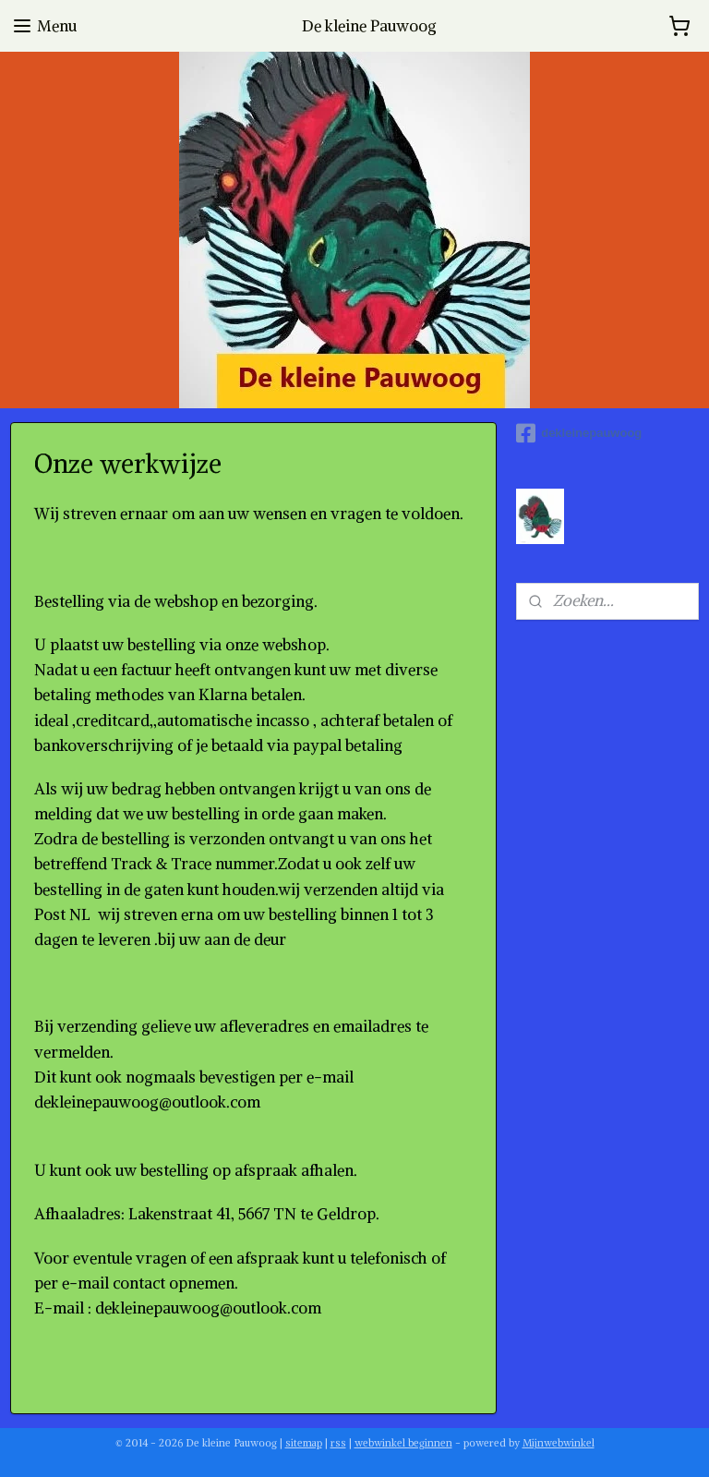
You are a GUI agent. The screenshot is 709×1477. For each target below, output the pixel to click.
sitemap (303, 1442)
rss (338, 1442)
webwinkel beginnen (403, 1442)
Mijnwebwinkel (559, 1442)
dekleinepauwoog (579, 433)
